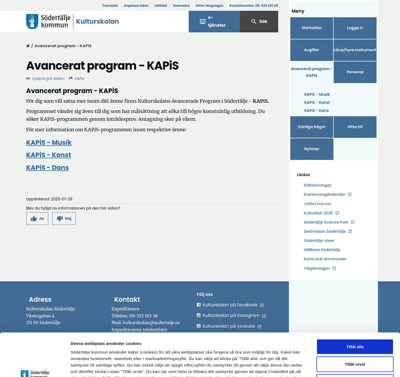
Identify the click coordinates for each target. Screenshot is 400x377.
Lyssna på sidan (45, 78)
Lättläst (161, 5)
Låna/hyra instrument (355, 50)
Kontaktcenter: (253, 5)
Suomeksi (181, 5)
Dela (76, 78)
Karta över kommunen (325, 259)
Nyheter (311, 149)
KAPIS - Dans (316, 110)
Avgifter (311, 50)
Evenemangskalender (324, 194)
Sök (259, 21)
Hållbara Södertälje (322, 249)
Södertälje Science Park (326, 222)
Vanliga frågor (312, 126)
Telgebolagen (317, 268)
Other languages (209, 5)
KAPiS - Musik (317, 94)
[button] (37, 218)
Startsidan (312, 27)
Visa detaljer (295, 366)
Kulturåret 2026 (318, 213)
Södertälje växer (319, 240)
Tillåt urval (355, 324)
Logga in (355, 27)
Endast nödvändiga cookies (355, 341)
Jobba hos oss (317, 203)
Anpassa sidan (136, 5)
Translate (110, 5)
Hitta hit (355, 126)
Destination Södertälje (325, 231)
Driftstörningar (317, 185)
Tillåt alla (355, 306)
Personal (355, 72)
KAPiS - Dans (47, 167)
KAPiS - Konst (317, 102)
